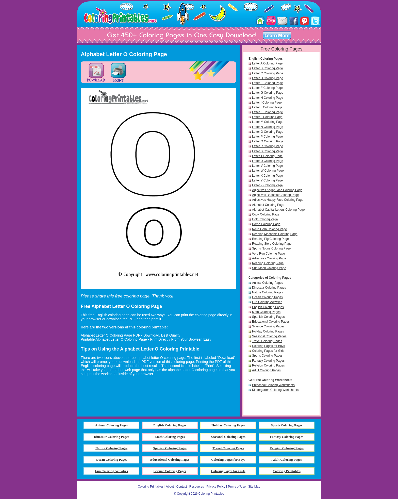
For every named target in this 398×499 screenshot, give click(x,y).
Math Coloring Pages (266, 312)
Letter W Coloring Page (268, 170)
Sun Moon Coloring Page (269, 268)
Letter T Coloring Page (267, 156)
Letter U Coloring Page (267, 161)
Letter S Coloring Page (267, 151)
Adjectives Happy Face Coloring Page (277, 200)
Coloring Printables (150, 486)
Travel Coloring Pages (267, 341)
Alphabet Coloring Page (268, 205)
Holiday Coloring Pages (268, 331)
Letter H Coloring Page (267, 97)
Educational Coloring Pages (271, 321)
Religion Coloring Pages (268, 365)
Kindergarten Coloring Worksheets (275, 390)
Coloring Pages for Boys (268, 346)
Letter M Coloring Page (267, 122)
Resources (196, 486)
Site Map (254, 486)
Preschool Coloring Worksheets (273, 385)
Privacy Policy (215, 486)
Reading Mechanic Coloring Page (274, 234)
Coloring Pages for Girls (268, 351)
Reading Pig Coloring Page (270, 239)
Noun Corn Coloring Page (269, 229)
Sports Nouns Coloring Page (271, 248)
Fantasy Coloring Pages (268, 360)
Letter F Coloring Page (267, 88)
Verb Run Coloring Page (268, 253)
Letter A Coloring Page (267, 63)
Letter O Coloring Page (267, 132)
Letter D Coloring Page (267, 78)
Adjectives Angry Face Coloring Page (277, 190)
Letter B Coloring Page (267, 68)
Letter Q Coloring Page (267, 141)
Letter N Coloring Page (267, 127)
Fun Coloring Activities (267, 302)
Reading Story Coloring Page (271, 243)
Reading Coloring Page (268, 263)
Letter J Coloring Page (267, 107)
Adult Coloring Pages (266, 370)
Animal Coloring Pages (267, 283)
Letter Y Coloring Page (267, 180)
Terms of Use (237, 486)
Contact (181, 486)
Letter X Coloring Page (267, 175)
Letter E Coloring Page (267, 83)
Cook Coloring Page (265, 214)
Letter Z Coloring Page (267, 185)
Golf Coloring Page (265, 219)
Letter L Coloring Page (267, 117)
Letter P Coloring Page (267, 136)
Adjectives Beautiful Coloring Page (275, 195)
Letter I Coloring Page (267, 102)
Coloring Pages (280, 277)
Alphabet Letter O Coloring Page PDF (110, 335)
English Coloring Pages (265, 58)
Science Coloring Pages (268, 326)
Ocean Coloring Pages (267, 297)
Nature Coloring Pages (267, 292)
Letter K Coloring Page (267, 112)
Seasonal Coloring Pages (269, 336)
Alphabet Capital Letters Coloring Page (278, 209)
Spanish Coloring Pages (268, 317)
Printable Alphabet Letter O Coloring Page (114, 339)
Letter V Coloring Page (267, 166)
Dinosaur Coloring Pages (269, 287)
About (170, 486)
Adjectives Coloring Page (269, 258)
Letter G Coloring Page (267, 92)
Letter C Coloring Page (267, 73)
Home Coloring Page (266, 224)
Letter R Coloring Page (267, 146)
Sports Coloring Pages (267, 355)
